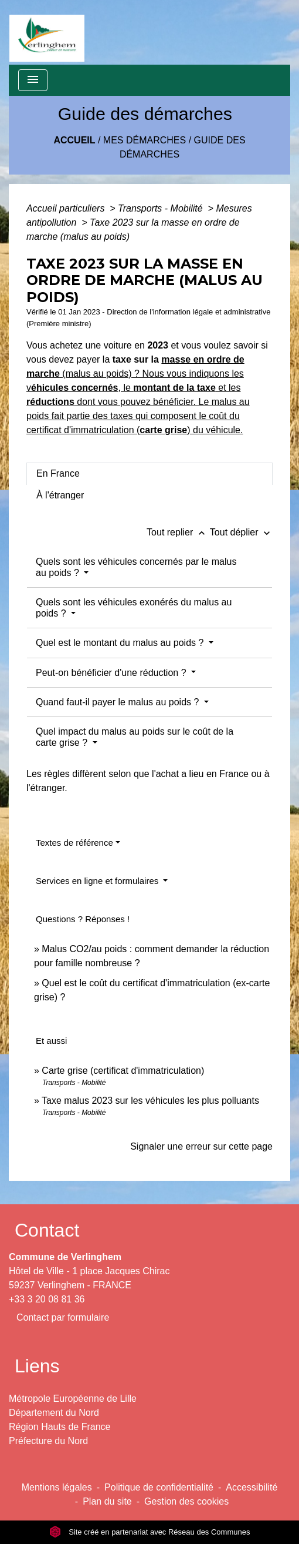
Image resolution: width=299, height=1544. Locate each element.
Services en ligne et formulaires (98, 881)
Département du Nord (54, 1413)
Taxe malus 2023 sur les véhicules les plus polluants (150, 1101)
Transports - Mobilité (161, 208)
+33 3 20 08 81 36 (46, 1299)
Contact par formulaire (62, 1317)
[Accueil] (46, 32)
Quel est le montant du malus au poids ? (121, 643)
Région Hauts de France (59, 1427)
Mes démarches (144, 140)
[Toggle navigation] (32, 80)
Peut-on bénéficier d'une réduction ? (112, 673)
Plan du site (107, 1501)
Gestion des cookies (186, 1501)
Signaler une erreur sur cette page (201, 1146)
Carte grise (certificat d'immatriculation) (123, 1071)
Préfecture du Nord (48, 1441)
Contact (47, 1230)
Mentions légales (57, 1487)
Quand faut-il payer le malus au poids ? (119, 702)
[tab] (149, 474)
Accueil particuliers (66, 208)
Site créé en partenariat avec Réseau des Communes (149, 1532)
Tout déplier (241, 532)
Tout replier (178, 532)
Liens (37, 1365)
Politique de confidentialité (158, 1487)
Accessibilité (251, 1487)
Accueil (74, 140)
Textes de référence (74, 843)
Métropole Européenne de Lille (73, 1399)
